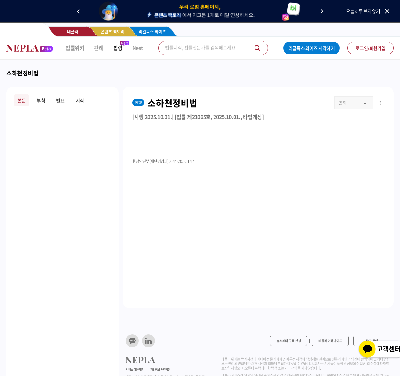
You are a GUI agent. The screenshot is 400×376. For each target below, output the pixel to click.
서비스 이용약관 (135, 369)
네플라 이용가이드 (330, 340)
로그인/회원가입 (370, 48)
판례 (98, 48)
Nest (137, 48)
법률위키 (74, 48)
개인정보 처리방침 (160, 369)
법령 (118, 48)
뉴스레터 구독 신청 (288, 340)
